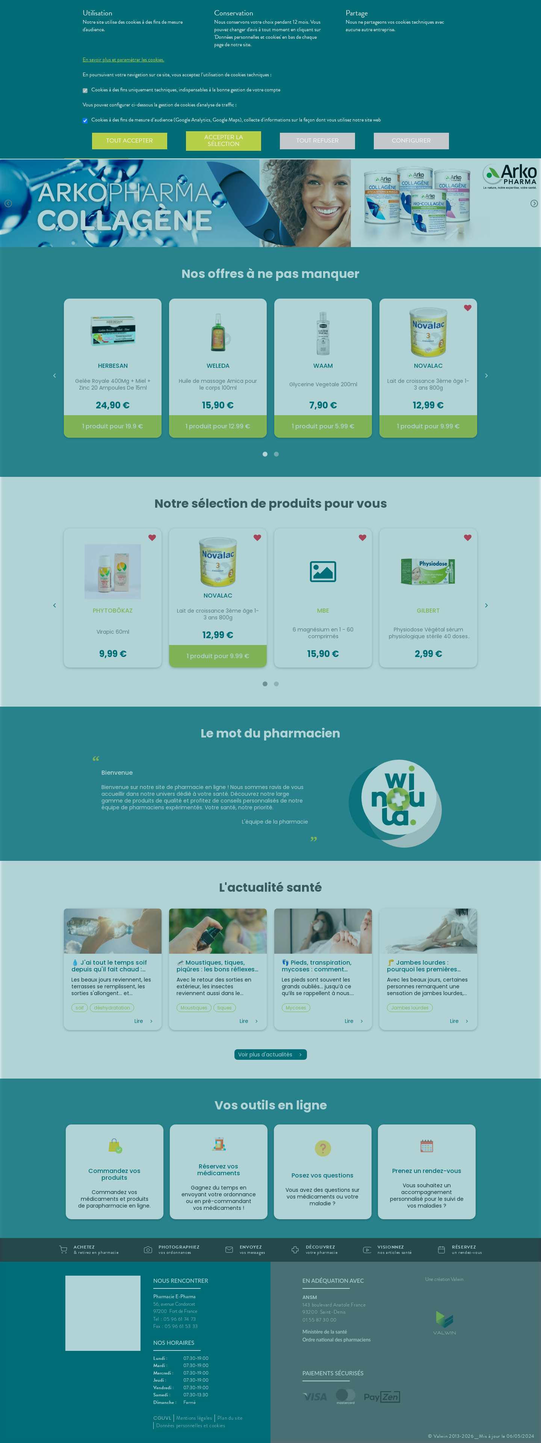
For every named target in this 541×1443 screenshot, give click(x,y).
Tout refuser (317, 140)
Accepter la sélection (223, 141)
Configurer (411, 140)
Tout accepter (129, 140)
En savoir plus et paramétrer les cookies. (123, 60)
